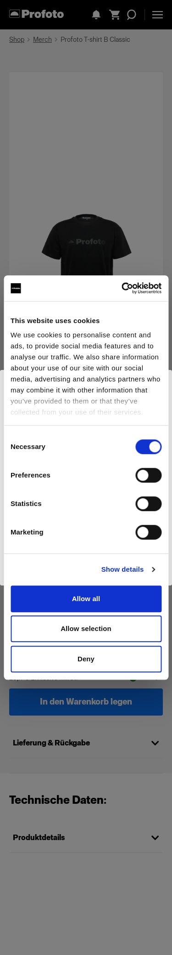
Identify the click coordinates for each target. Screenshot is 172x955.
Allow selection (86, 628)
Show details (122, 569)
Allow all (86, 599)
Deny (86, 659)
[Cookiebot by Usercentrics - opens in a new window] (122, 288)
